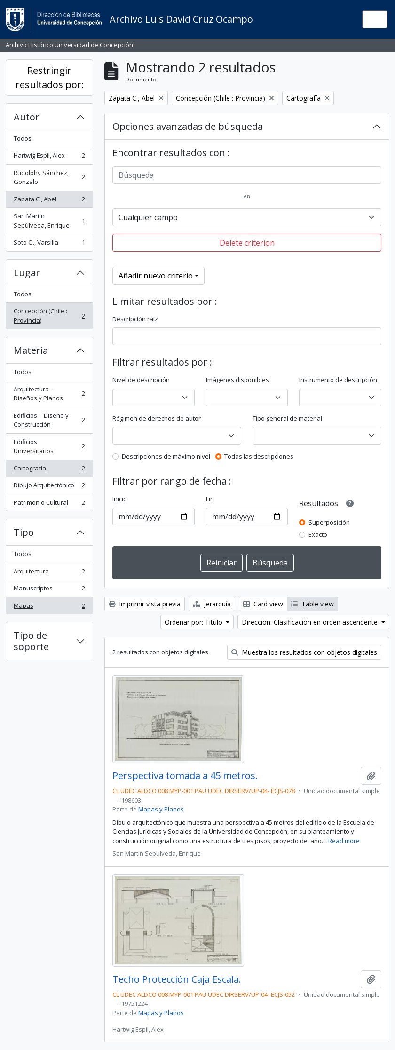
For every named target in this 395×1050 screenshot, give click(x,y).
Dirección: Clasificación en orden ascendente (310, 622)
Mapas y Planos (161, 809)
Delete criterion (247, 243)
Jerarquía (212, 603)
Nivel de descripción (141, 379)
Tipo (24, 532)
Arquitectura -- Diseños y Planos (49, 394)
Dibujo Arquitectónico (49, 487)
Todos (23, 138)
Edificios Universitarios (49, 446)
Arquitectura (49, 573)
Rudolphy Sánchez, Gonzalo (49, 177)
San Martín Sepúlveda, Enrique (49, 221)
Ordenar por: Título (194, 622)
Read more (344, 840)
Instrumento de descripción (338, 379)
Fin (210, 498)
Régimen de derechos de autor (156, 418)
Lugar (27, 272)
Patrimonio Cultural (49, 504)
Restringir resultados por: (50, 77)
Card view (263, 603)
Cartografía (49, 470)
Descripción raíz (135, 319)
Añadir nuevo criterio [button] (155, 275)
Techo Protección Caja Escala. (176, 979)
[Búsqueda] (246, 175)
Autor (27, 117)
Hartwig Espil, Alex (49, 157)
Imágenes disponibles (237, 379)
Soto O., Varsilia (49, 244)
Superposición (329, 522)
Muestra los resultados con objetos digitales (304, 652)
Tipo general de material (287, 418)
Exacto (317, 534)
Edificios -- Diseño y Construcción (49, 420)
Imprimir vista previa (145, 603)
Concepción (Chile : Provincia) (49, 316)
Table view (312, 603)
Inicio (119, 498)
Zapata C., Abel (49, 201)
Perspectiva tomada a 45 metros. (185, 775)
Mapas (49, 607)
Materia (31, 350)
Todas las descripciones (258, 456)
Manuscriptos (49, 590)
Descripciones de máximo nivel (166, 456)
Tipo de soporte (31, 641)
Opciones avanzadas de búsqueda (187, 126)
